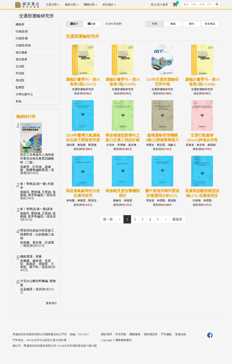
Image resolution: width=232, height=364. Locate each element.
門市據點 (166, 334)
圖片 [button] (74, 23)
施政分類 (71, 4)
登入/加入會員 (159, 4)
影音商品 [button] (210, 23)
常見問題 (120, 334)
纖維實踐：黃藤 (31, 256)
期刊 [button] (191, 23)
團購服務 (135, 334)
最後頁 (177, 219)
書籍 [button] (173, 23)
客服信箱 (180, 334)
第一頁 (108, 219)
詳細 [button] (91, 23)
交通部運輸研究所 (36, 16)
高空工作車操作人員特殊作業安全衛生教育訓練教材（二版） (37, 158)
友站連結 (109, 4)
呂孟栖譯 (26, 289)
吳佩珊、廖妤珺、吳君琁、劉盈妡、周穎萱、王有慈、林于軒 (37, 264)
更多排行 (51, 303)
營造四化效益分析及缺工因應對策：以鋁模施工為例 (37, 234)
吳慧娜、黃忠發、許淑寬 (37, 242)
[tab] (36, 24)
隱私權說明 (151, 334)
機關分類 (90, 4)
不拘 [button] (154, 23)
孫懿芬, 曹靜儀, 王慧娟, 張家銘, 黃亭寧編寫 (38, 193)
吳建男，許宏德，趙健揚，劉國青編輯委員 (35, 168)
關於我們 (106, 334)
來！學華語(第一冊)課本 (36, 209)
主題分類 (52, 4)
